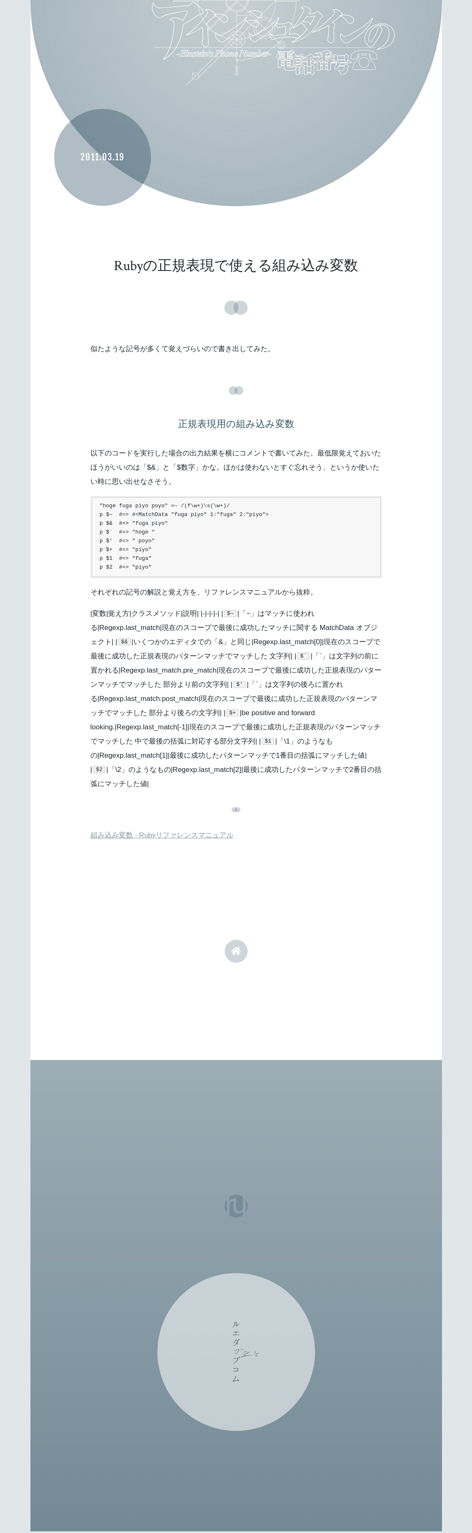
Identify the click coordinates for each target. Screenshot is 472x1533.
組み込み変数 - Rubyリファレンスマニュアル (162, 835)
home (236, 951)
